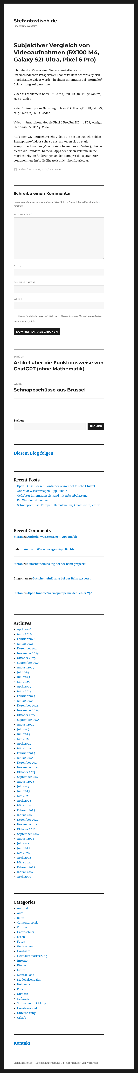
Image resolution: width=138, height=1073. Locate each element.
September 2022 (28, 834)
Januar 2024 (25, 757)
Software (23, 998)
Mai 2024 (23, 738)
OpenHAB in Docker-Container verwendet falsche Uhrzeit (56, 486)
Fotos (21, 941)
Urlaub (21, 1017)
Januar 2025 (25, 700)
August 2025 (25, 667)
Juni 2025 (23, 677)
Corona (22, 927)
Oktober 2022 (26, 829)
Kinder (21, 965)
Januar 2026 (25, 643)
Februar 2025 (26, 696)
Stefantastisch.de (35, 21)
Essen (21, 936)
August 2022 (25, 838)
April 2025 (24, 686)
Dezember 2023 (27, 762)
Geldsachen (25, 946)
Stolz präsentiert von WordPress (80, 1062)
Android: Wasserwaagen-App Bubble (42, 491)
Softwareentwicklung (31, 1003)
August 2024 (25, 724)
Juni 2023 (23, 791)
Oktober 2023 (26, 772)
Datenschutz (25, 932)
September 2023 (28, 777)
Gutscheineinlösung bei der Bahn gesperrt (56, 564)
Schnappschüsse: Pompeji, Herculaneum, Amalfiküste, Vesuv (58, 505)
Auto (20, 913)
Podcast (22, 989)
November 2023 (28, 767)
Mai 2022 (23, 853)
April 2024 (24, 743)
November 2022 (28, 824)
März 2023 (24, 805)
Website (19, 299)
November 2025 (28, 653)
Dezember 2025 (27, 648)
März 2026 (24, 634)
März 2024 (24, 748)
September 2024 (28, 719)
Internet (23, 960)
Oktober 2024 (26, 715)
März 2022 (24, 862)
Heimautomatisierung (32, 956)
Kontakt (22, 1043)
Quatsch (22, 994)
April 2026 (24, 629)
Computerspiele (27, 922)
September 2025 (28, 662)
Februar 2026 (26, 639)
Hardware (55, 169)
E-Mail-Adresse (25, 282)
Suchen (19, 420)
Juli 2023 (23, 786)
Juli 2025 (23, 672)
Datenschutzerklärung (48, 1062)
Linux (21, 970)
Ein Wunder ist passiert (33, 500)
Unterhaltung (26, 1013)
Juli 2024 (23, 729)
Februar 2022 (26, 867)
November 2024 (28, 710)
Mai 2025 (23, 681)
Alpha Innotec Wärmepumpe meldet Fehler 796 (60, 593)
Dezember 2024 (27, 705)
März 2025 (24, 691)
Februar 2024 (26, 753)
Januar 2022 (25, 872)
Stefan (22, 169)
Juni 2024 (23, 734)
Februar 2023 (26, 810)
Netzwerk (23, 984)
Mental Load (25, 975)
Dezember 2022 (27, 819)
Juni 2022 (23, 848)
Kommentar (23, 214)
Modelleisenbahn (29, 979)
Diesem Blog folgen (33, 453)
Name (17, 265)
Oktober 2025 (26, 658)
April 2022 (24, 857)
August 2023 (25, 781)
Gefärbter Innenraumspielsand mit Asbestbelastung (52, 495)
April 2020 (24, 876)
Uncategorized (27, 1008)
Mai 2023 (23, 796)
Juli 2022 (23, 843)
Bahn (20, 917)
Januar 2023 (25, 815)
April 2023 (24, 800)
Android (22, 908)
